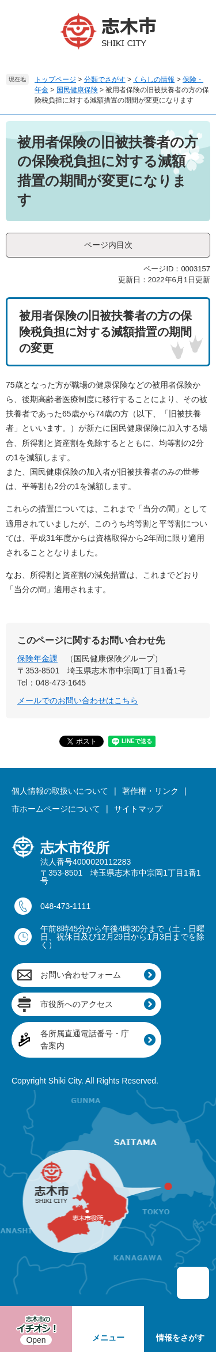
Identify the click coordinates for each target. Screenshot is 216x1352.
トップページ (55, 79)
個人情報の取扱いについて (60, 791)
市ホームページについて (56, 808)
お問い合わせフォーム (80, 974)
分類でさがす (105, 79)
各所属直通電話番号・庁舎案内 (84, 1039)
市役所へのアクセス (76, 1004)
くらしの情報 (154, 79)
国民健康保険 (77, 90)
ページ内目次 (108, 244)
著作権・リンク (150, 791)
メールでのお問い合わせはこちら (77, 700)
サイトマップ (138, 808)
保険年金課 (37, 658)
